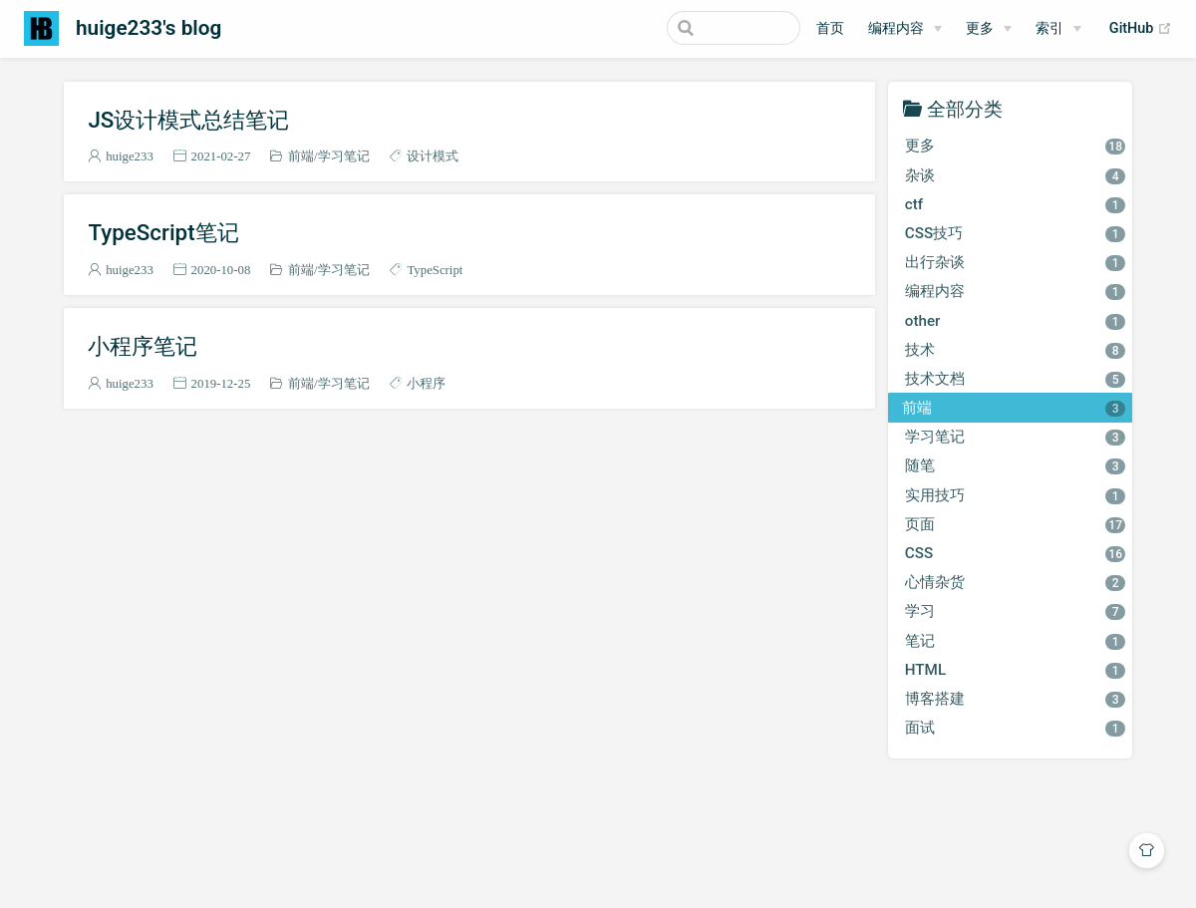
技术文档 (1015, 379)
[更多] (989, 29)
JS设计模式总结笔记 (188, 120)
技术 (1015, 350)
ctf (1015, 204)
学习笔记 (344, 156)
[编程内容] (905, 29)
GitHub (1140, 29)
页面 (1015, 524)
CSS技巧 (1015, 233)
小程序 (426, 383)
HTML (1015, 670)
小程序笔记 (142, 346)
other (1015, 321)
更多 (980, 28)
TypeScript (434, 269)
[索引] (1058, 29)
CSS (1015, 553)
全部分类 (965, 108)
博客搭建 (1015, 699)
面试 (1015, 728)
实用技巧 (1015, 495)
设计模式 (432, 156)
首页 (830, 28)
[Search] (699, 28)
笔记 (1015, 641)
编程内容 (896, 28)
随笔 (1015, 465)
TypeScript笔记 (163, 232)
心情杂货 (1015, 582)
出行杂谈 (1015, 262)
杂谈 (1015, 175)
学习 (1015, 611)
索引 (1049, 28)
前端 (301, 156)
